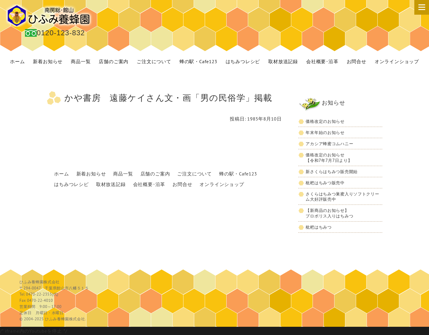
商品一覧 (81, 61)
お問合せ (356, 61)
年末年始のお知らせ (325, 132)
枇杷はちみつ (318, 227)
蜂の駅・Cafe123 (198, 61)
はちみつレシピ (243, 61)
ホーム (17, 61)
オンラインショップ (397, 61)
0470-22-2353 (39, 294)
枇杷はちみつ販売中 (325, 182)
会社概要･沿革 (322, 61)
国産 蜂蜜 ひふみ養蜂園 (50, 15)
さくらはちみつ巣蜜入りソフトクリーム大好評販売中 (342, 196)
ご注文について (154, 61)
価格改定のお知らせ (325, 121)
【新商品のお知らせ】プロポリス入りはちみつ (329, 213)
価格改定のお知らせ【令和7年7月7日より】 (329, 157)
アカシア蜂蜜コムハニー (329, 143)
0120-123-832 (61, 33)
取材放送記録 (283, 61)
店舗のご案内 (113, 61)
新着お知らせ (48, 61)
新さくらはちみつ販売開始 (332, 171)
